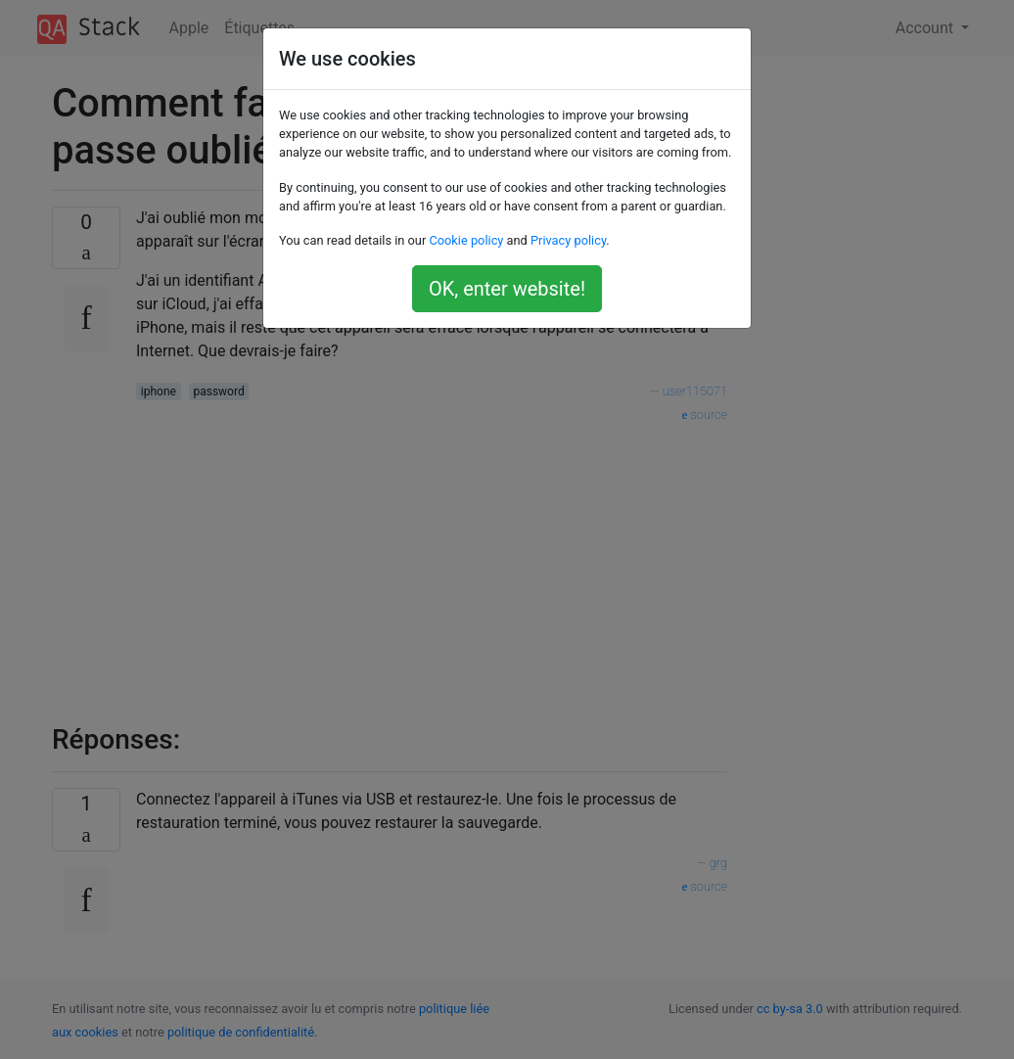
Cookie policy (466, 240)
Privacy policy (568, 240)
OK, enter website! (507, 288)
